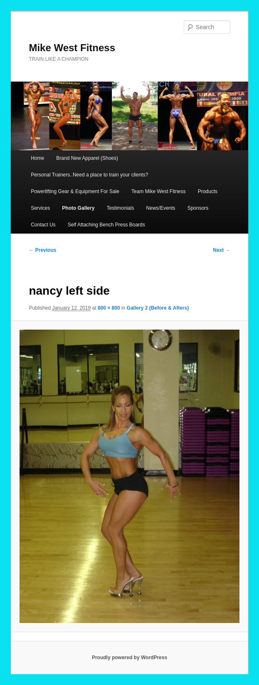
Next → (221, 250)
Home (37, 158)
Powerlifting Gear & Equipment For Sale (75, 191)
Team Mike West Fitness (158, 191)
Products (207, 191)
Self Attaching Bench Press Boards (106, 225)
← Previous (42, 250)
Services (40, 208)
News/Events (160, 208)
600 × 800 (109, 308)
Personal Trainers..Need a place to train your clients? (89, 175)
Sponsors (198, 208)
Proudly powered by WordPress (129, 657)
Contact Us (43, 225)
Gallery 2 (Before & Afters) (158, 308)
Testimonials (120, 208)
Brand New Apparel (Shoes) (87, 158)
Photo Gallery (78, 208)
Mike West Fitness (72, 47)
